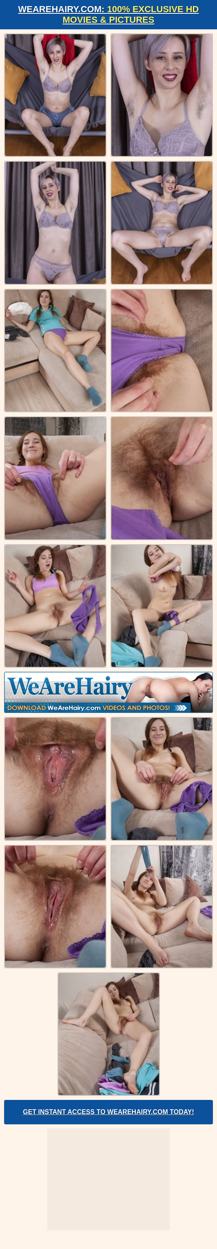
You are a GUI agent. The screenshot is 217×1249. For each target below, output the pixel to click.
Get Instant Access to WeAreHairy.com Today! (108, 1111)
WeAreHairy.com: (108, 14)
